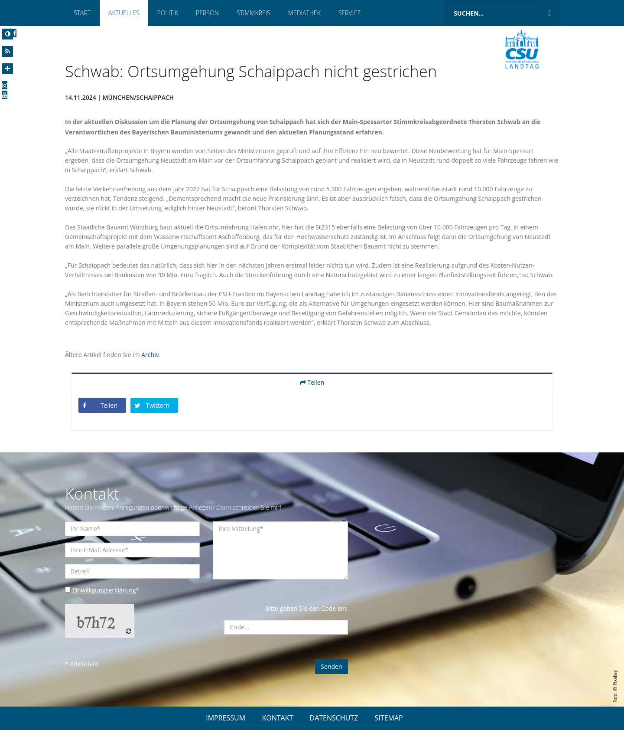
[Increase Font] (7, 68)
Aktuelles (123, 13)
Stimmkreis (253, 13)
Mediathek (304, 13)
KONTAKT (277, 718)
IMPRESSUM (225, 718)
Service (349, 13)
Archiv (150, 354)
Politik (167, 13)
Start (82, 13)
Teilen (312, 382)
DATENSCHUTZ (334, 718)
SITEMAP (389, 718)
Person (207, 13)
